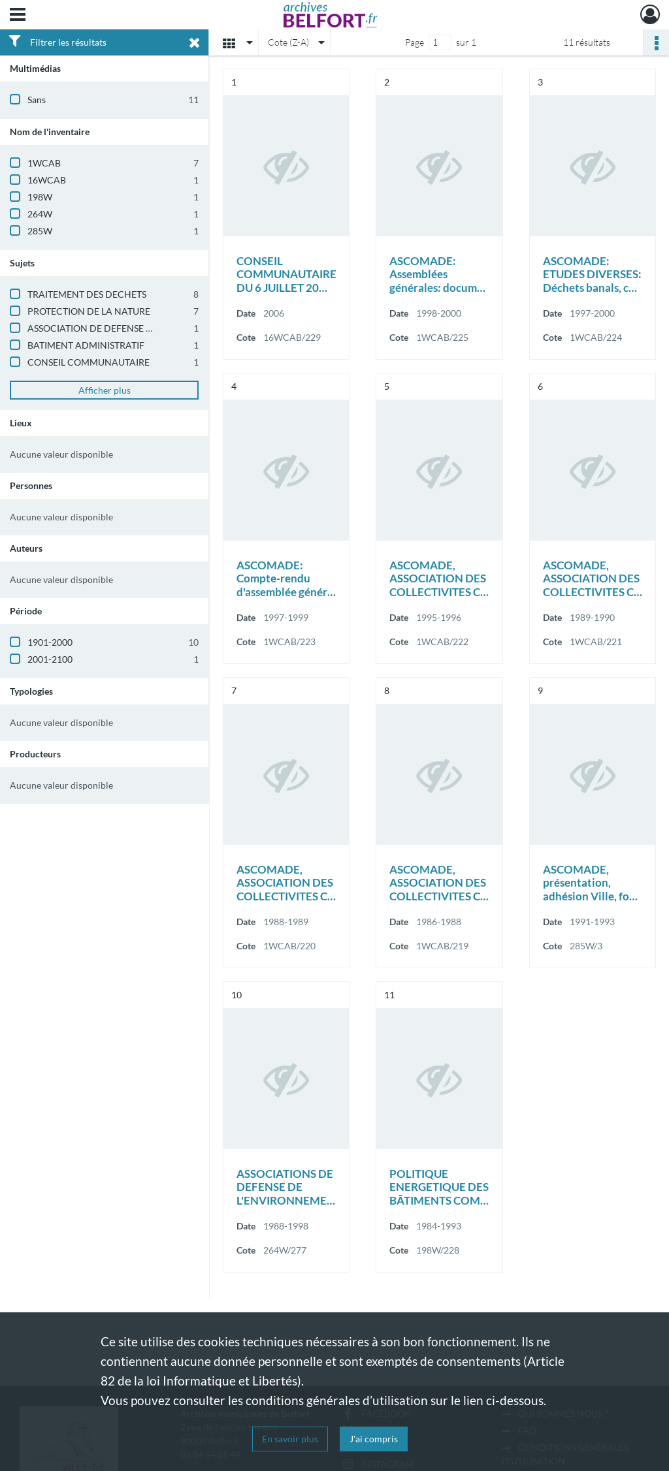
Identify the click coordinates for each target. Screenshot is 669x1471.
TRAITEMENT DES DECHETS (86, 294)
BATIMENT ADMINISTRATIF (85, 345)
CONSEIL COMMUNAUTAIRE (88, 362)
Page (414, 42)
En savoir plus (290, 1438)
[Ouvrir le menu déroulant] (17, 16)
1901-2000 (50, 642)
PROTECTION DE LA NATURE (88, 311)
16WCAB (46, 179)
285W (39, 230)
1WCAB (44, 162)
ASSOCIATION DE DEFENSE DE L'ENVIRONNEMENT (136, 328)
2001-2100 (50, 659)
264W (39, 213)
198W (39, 196)
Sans (36, 99)
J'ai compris (374, 1438)
